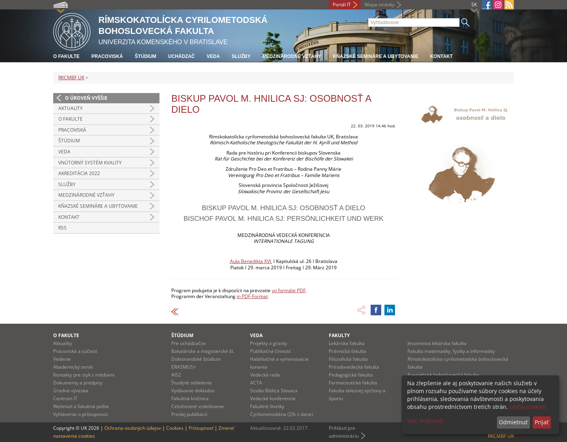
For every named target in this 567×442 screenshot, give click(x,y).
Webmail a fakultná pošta (81, 406)
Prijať (541, 422)
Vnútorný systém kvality (90, 162)
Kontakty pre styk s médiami (84, 374)
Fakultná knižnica (190, 398)
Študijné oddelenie (191, 382)
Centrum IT (65, 398)
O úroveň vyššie (86, 98)
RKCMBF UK (71, 77)
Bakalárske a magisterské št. (202, 351)
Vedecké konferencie (273, 398)
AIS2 (176, 374)
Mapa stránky (380, 4)
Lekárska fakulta (347, 343)
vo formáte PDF (289, 290)
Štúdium (145, 56)
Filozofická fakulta (348, 359)
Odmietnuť (513, 422)
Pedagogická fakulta (351, 374)
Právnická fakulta (347, 351)
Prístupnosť (201, 428)
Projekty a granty (268, 343)
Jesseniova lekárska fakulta (437, 343)
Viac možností (425, 420)
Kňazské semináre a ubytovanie (375, 56)
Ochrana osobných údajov (132, 428)
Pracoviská (107, 56)
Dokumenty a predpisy (77, 382)
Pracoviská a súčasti (75, 351)
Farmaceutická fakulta (353, 382)
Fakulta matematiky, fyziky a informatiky (451, 351)
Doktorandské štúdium (196, 359)
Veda (213, 56)
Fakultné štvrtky (267, 406)
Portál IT (342, 4)
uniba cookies (528, 406)
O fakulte (66, 56)
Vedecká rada (265, 374)
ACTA (256, 382)
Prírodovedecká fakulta (354, 367)
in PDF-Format (252, 296)
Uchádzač (181, 56)
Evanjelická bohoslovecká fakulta (443, 374)
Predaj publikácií (189, 414)
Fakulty (339, 335)
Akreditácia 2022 (79, 173)
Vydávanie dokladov (193, 390)
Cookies (174, 428)
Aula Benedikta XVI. (251, 261)
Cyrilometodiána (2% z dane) (281, 414)
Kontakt (441, 56)
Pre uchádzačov (188, 343)
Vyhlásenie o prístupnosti (80, 414)
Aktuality (70, 108)
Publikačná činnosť (270, 351)
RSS (62, 227)
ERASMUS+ (183, 367)
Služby (241, 56)
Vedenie (62, 359)
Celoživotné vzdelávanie (197, 406)
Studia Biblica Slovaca (274, 390)
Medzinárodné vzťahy (291, 56)
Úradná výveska (70, 390)
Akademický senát (73, 367)
